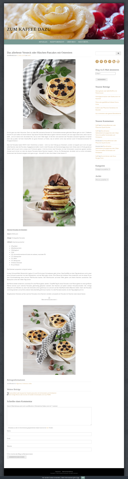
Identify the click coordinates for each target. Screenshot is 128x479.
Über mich (71, 42)
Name (9, 431)
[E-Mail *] (106, 73)
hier (47, 428)
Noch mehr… (83, 42)
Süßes (30, 383)
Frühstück (25, 383)
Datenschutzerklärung (67, 471)
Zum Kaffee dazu (29, 29)
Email (8, 438)
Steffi (29, 55)
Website (9, 446)
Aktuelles (43, 42)
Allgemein (19, 383)
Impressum (58, 471)
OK (83, 477)
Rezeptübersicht (57, 42)
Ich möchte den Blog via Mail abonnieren (20, 454)
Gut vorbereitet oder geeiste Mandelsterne (108, 113)
